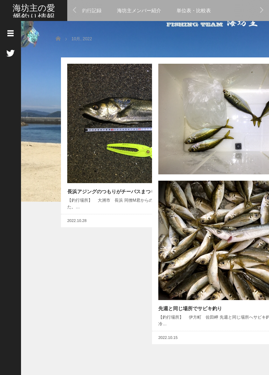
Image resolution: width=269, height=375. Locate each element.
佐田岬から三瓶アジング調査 (185, 127)
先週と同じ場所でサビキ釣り (185, 244)
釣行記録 (92, 10)
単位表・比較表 (194, 10)
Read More (122, 172)
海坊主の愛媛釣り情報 (34, 12)
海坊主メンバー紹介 (139, 10)
